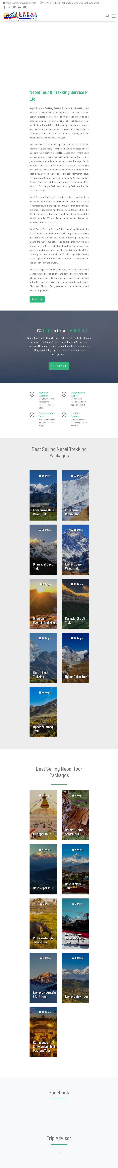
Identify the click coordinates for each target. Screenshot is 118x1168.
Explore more (59, 365)
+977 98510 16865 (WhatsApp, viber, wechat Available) (69, 2)
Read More (37, 299)
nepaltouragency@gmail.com (19, 2)
